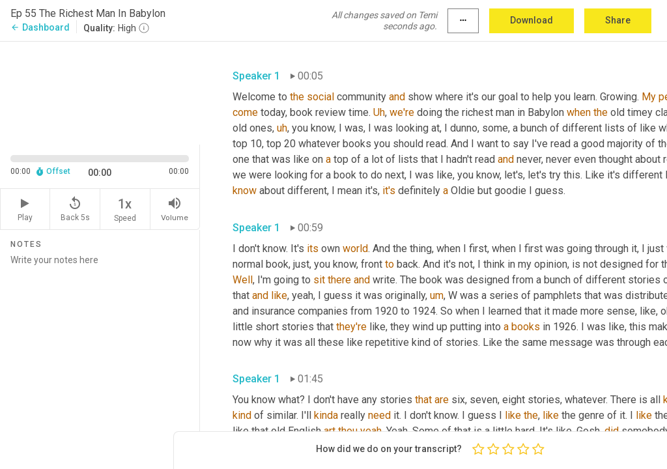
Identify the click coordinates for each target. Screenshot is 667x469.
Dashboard (40, 27)
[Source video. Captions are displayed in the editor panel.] (100, 92)
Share (618, 20)
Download (531, 20)
